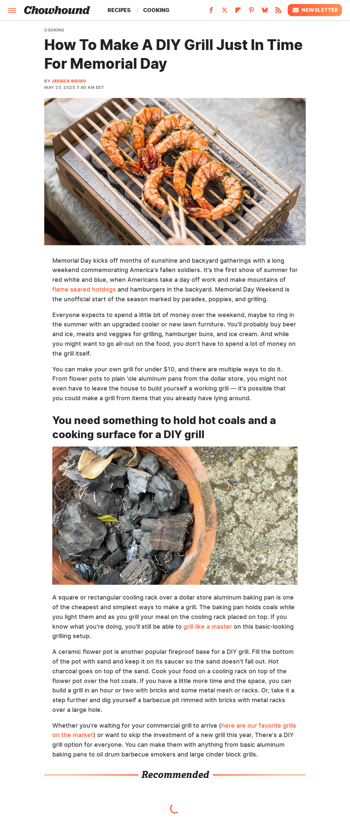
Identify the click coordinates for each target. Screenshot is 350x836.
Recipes (119, 10)
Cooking (156, 10)
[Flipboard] (238, 12)
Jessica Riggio (69, 81)
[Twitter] (225, 12)
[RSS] (278, 12)
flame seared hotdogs (84, 289)
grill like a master (207, 626)
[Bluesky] (265, 12)
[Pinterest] (251, 12)
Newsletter (315, 10)
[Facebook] (211, 12)
